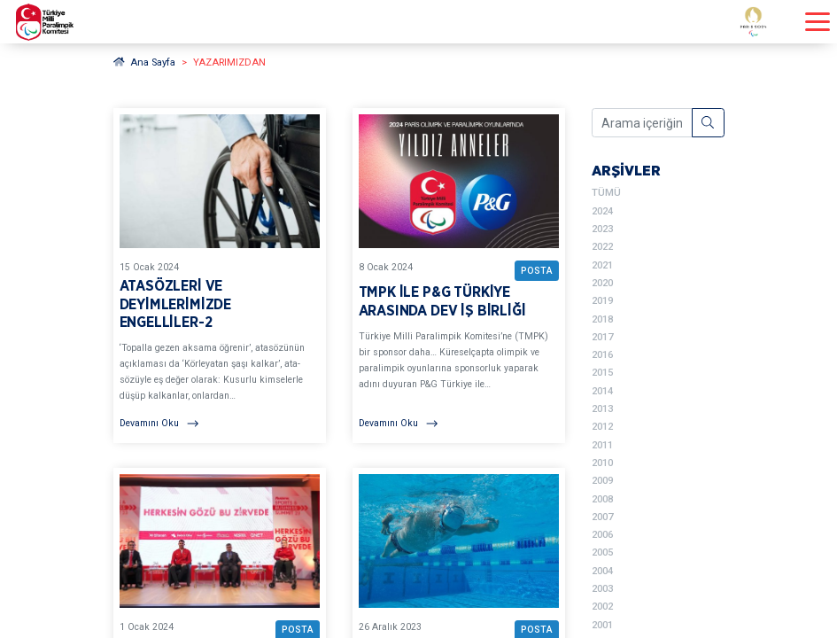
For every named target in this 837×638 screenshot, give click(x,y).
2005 (602, 552)
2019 (602, 301)
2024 (602, 211)
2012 (602, 426)
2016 (602, 355)
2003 (602, 589)
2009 (602, 480)
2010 (602, 463)
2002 (602, 606)
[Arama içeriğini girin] (642, 123)
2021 (602, 265)
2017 (602, 337)
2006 (602, 535)
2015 (602, 372)
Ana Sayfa (144, 62)
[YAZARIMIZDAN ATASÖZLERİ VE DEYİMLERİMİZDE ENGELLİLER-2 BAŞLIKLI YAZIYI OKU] (220, 275)
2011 (602, 445)
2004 (602, 571)
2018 (602, 319)
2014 (602, 391)
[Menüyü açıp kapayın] (817, 22)
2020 (602, 283)
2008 (602, 499)
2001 (602, 625)
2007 (602, 517)
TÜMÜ (606, 192)
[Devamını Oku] (220, 423)
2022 (602, 247)
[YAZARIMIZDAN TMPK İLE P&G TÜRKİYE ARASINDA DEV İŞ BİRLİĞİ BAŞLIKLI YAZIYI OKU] (459, 275)
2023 (602, 229)
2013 (602, 409)
